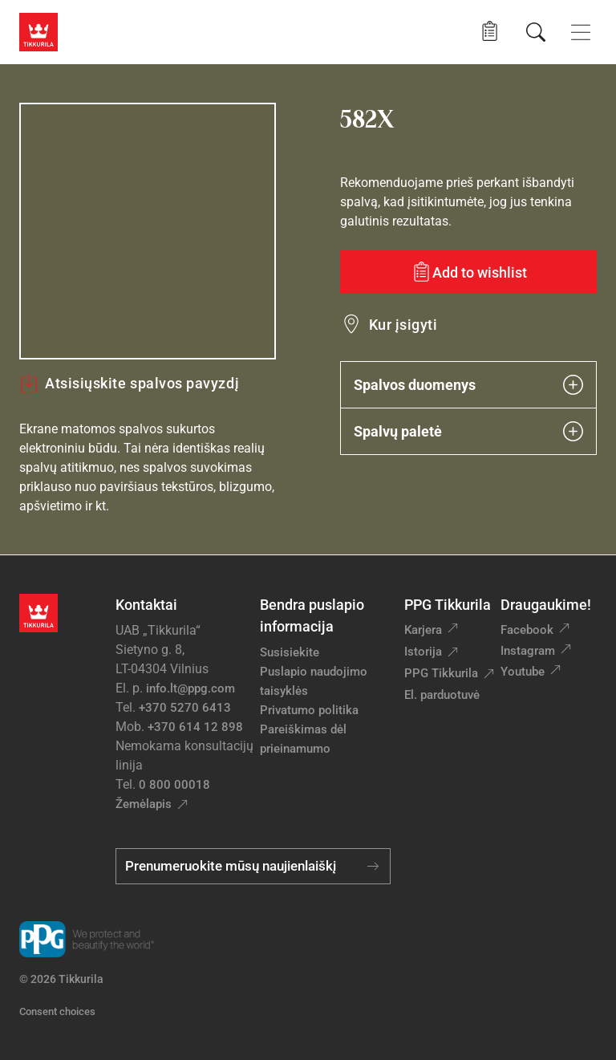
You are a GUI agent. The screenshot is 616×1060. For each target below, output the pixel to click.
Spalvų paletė (468, 431)
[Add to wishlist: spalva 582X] (468, 272)
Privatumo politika (309, 710)
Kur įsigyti (403, 324)
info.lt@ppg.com (190, 688)
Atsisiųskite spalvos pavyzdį (129, 383)
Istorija (423, 651)
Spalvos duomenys (468, 385)
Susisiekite (289, 652)
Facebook (526, 630)
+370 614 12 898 (195, 727)
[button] (489, 32)
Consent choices (57, 1011)
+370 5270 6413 (185, 708)
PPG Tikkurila (441, 673)
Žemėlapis (144, 804)
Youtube (522, 671)
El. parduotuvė (442, 695)
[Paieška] (535, 32)
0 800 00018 (174, 785)
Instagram (527, 651)
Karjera (423, 630)
